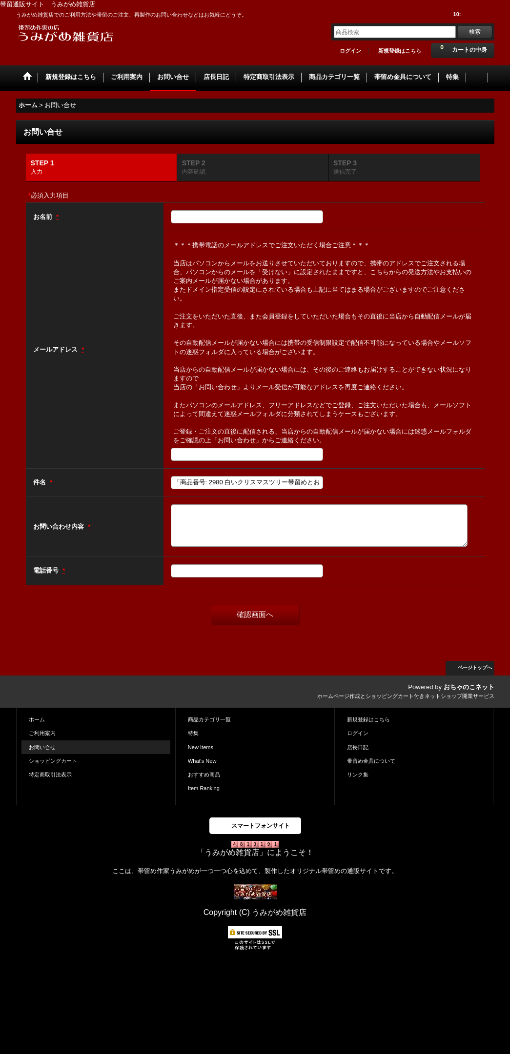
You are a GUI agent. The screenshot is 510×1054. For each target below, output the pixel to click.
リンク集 (357, 774)
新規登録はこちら (399, 51)
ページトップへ (475, 667)
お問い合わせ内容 (59, 526)
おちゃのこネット (469, 687)
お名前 (43, 216)
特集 (193, 733)
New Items (200, 747)
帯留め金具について (371, 761)
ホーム (37, 719)
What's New (202, 761)
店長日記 (357, 747)
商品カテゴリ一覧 (209, 719)
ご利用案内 (42, 733)
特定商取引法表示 (50, 774)
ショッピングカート (53, 761)
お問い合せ (42, 747)
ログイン (350, 51)
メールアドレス (56, 349)
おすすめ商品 (204, 774)
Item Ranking (204, 788)
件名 (40, 482)
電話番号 (47, 570)
